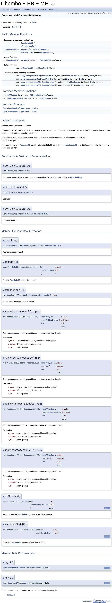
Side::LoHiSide (46, 60)
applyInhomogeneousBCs (31, 82)
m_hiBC (35, 111)
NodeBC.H (16, 27)
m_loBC (35, 108)
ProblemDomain (72, 76)
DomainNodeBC (27, 43)
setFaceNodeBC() (75, 177)
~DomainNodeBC (28, 46)
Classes (42, 10)
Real (91, 76)
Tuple (5, 108)
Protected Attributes (93, 13)
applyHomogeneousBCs (30, 76)
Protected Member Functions (77, 13)
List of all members (105, 13)
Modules (17, 9)
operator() (25, 60)
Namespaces (30, 10)
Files (52, 10)
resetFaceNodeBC (14, 98)
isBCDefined (12, 95)
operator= (24, 49)
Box (67, 79)
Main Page (7, 9)
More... (34, 22)
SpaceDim (25, 108)
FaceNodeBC (12, 60)
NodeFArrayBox (47, 76)
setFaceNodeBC (27, 68)
